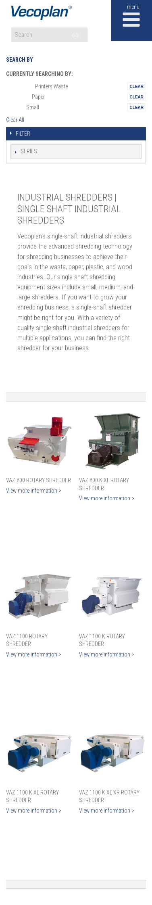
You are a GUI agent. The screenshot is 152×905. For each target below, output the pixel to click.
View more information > (33, 490)
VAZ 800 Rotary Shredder (38, 480)
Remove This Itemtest (136, 86)
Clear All (15, 120)
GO (75, 35)
